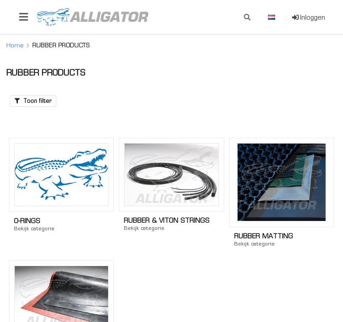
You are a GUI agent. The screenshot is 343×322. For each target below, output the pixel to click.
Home (15, 45)
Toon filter (33, 100)
